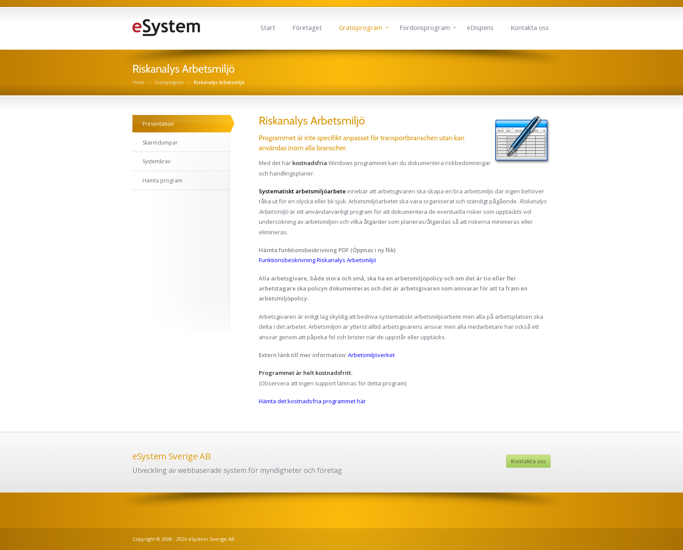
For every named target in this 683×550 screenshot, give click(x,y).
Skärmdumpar (160, 142)
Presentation (158, 124)
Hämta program (162, 180)
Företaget (307, 28)
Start (267, 28)
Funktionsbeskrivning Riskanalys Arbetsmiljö (317, 260)
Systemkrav (156, 161)
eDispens (480, 28)
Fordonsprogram (424, 28)
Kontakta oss (530, 28)
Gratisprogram (360, 28)
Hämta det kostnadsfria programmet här (312, 401)
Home (138, 82)
